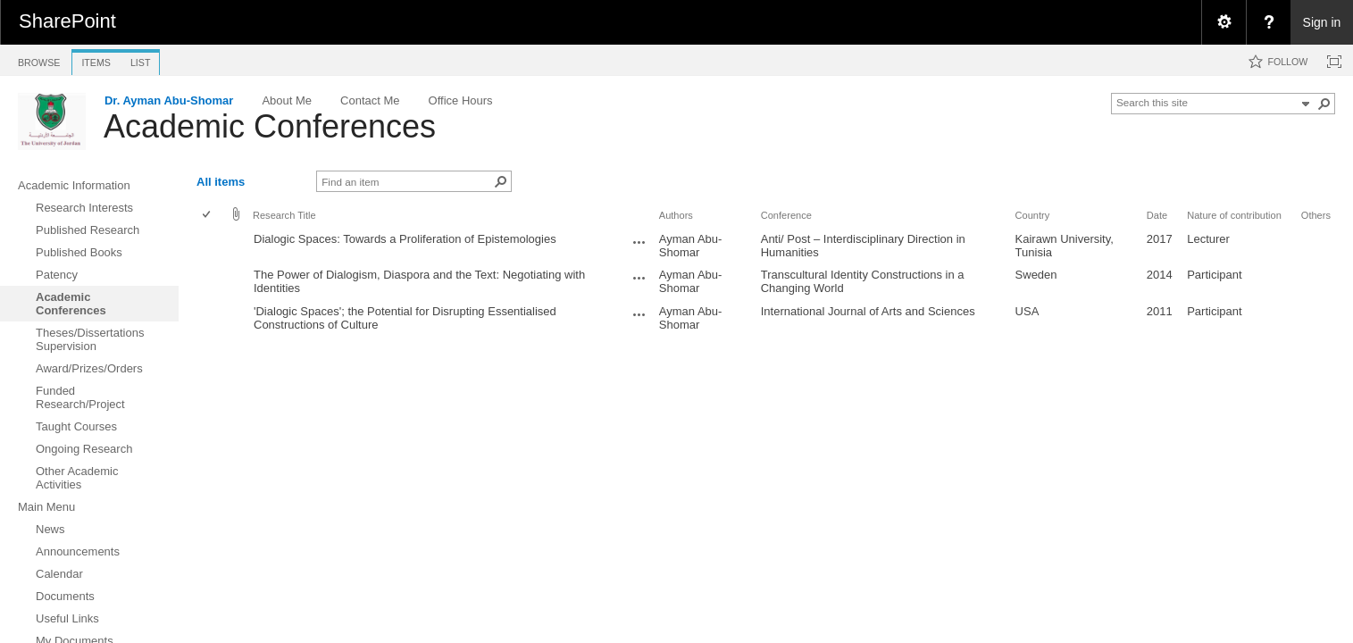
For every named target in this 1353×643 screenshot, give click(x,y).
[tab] (39, 59)
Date (1157, 215)
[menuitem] (1223, 22)
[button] (1324, 103)
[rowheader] (210, 245)
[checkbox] (207, 216)
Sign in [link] (1322, 22)
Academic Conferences (270, 126)
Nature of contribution (1234, 215)
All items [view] (220, 181)
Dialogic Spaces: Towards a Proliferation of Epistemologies (405, 239)
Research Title (284, 215)
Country (1032, 215)
